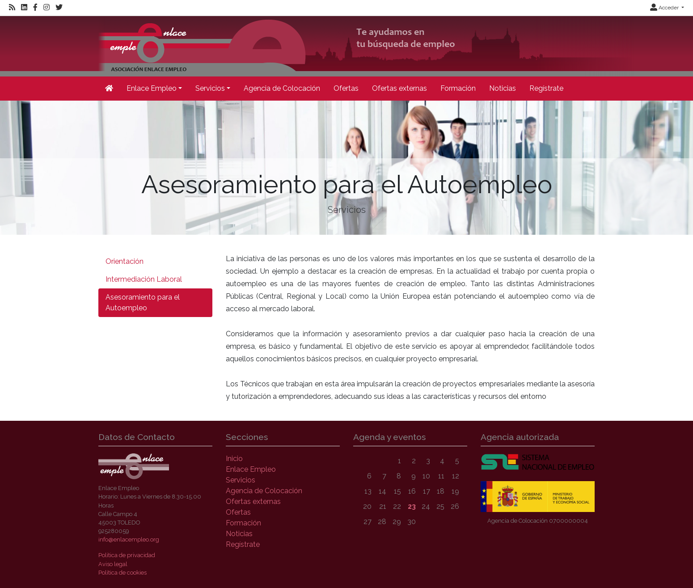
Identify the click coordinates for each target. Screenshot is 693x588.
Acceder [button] (665, 7)
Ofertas (346, 88)
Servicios (240, 480)
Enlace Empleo (251, 469)
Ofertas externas (399, 88)
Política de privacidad (126, 555)
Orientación (125, 261)
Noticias (502, 88)
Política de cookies (122, 572)
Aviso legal (112, 564)
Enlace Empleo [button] (152, 88)
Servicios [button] (210, 88)
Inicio (234, 458)
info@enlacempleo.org (128, 539)
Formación (458, 88)
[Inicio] (366, 45)
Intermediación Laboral (144, 279)
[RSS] (12, 7)
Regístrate (546, 88)
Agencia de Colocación (282, 88)
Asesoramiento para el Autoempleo (143, 302)
